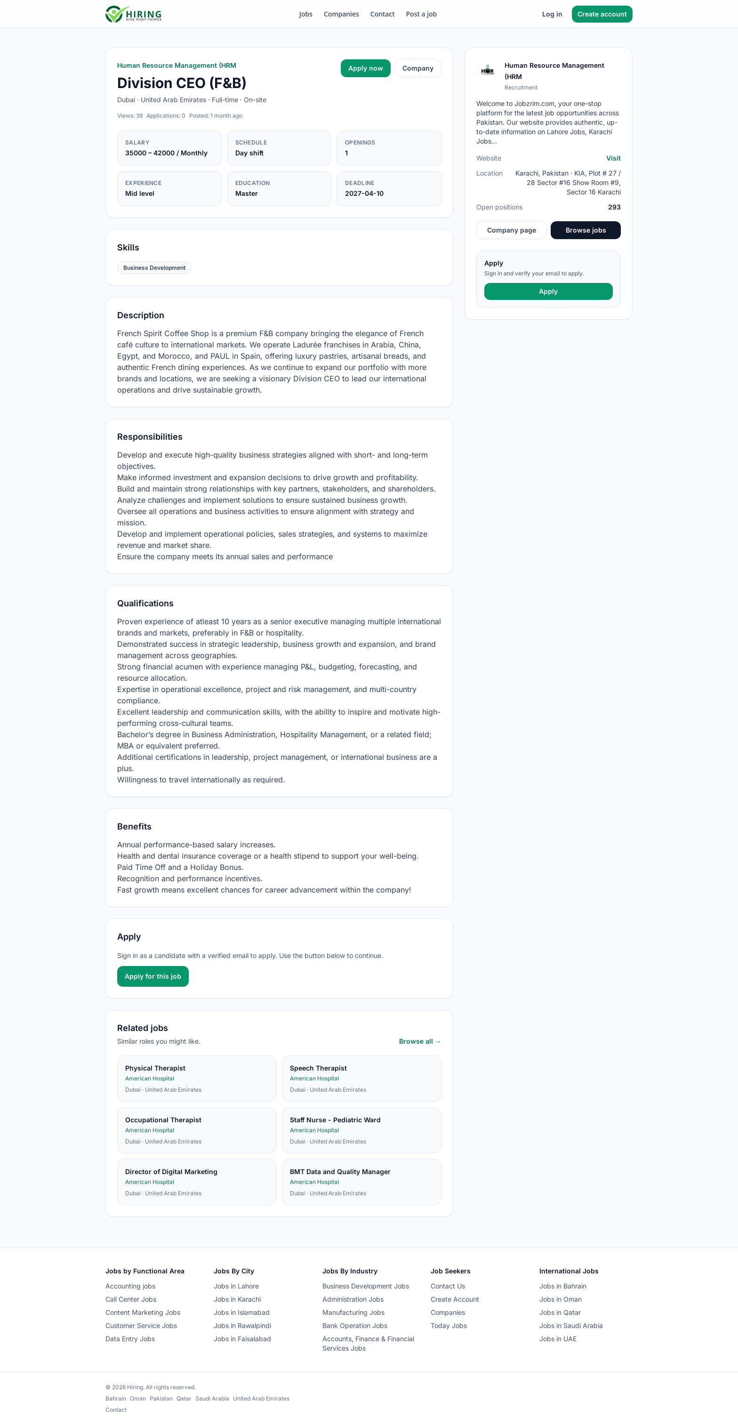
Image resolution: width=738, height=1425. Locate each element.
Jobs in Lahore (236, 1286)
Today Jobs (449, 1325)
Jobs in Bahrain (562, 1286)
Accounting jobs (130, 1286)
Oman (138, 1398)
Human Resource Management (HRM (176, 65)
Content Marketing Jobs (142, 1312)
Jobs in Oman (560, 1299)
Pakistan (161, 1398)
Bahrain (115, 1398)
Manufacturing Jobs (353, 1312)
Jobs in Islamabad (242, 1312)
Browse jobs (586, 230)
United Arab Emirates (261, 1398)
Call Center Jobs (130, 1299)
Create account (602, 14)
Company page (511, 230)
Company (417, 68)
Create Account (455, 1299)
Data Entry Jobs (130, 1339)
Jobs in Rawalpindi (242, 1325)
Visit (613, 158)
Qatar (184, 1398)
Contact (382, 13)
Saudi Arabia (212, 1398)
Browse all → (420, 1041)
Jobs (306, 13)
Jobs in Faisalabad (242, 1339)
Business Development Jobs (365, 1286)
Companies (341, 13)
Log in (552, 14)
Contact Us (448, 1286)
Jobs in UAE (558, 1339)
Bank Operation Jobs (354, 1325)
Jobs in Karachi (237, 1299)
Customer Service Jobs (141, 1325)
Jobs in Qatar (560, 1312)
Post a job (421, 13)
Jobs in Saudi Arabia (571, 1325)
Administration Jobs (353, 1299)
